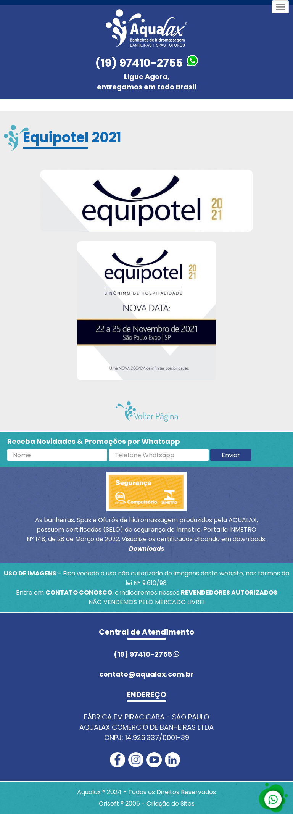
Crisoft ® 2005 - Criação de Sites (147, 803)
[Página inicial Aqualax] (146, 28)
